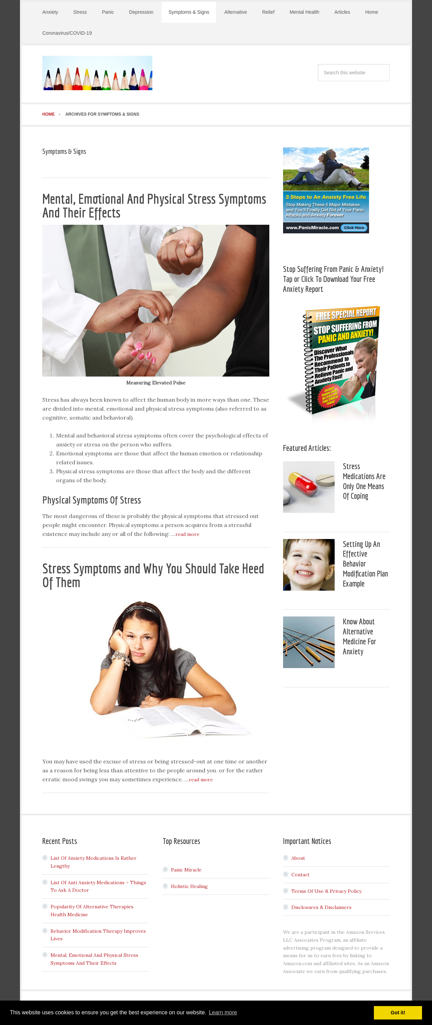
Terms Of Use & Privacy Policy (326, 889)
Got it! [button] (398, 1012)
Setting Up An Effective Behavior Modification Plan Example (365, 561)
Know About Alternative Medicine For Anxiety (359, 634)
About (298, 856)
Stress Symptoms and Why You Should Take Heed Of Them (153, 573)
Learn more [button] (223, 1012)
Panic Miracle (186, 868)
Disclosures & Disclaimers (321, 905)
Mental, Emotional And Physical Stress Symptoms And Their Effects (154, 203)
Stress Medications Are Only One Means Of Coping (364, 478)
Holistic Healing (189, 884)
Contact (300, 872)
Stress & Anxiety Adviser (97, 73)
